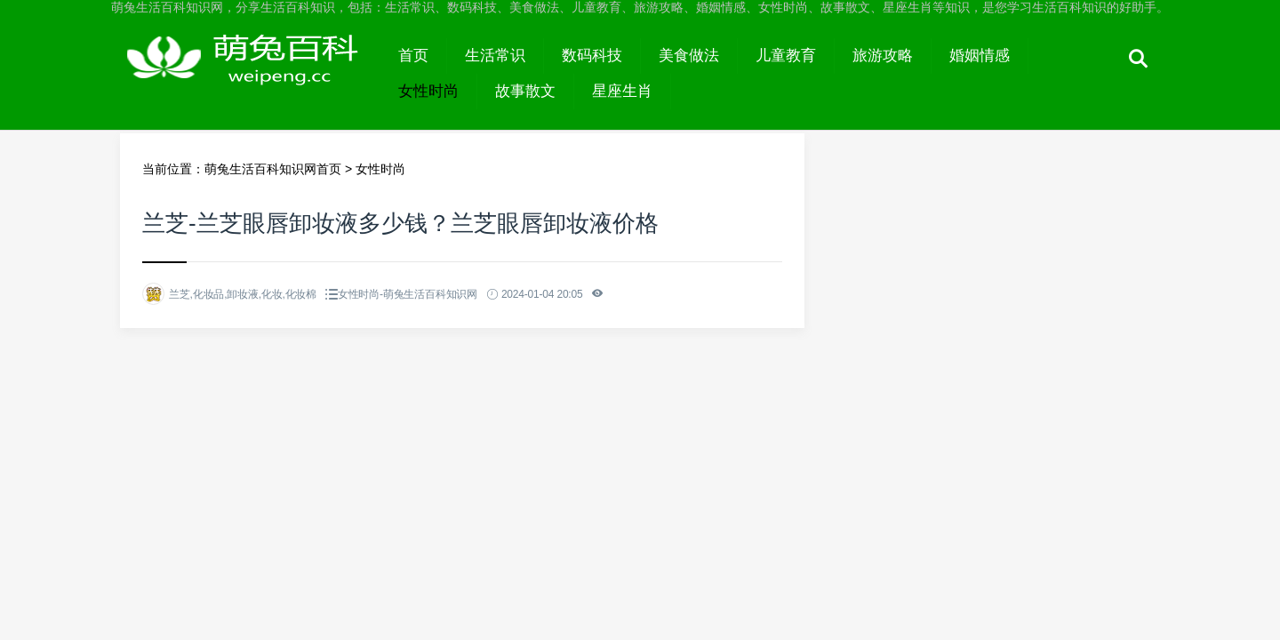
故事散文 (525, 91)
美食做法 (689, 55)
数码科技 (592, 55)
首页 (413, 55)
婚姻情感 (979, 55)
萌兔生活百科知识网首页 (272, 169)
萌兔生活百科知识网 (250, 73)
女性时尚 (428, 91)
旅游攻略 (882, 55)
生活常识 (495, 55)
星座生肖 (622, 91)
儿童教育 (786, 55)
